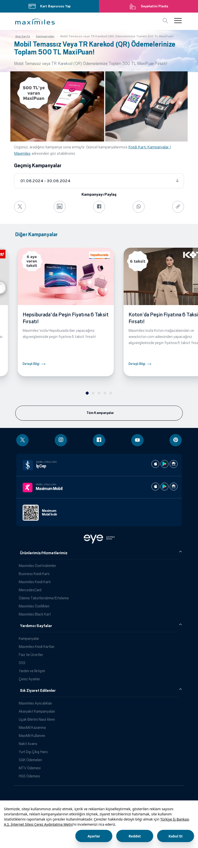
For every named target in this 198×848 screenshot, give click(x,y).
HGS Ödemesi (29, 776)
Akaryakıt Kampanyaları (37, 711)
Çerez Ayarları (29, 679)
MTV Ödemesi (30, 768)
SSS (22, 663)
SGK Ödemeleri (30, 760)
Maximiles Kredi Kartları (36, 646)
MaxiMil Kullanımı (32, 735)
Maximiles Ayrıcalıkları (35, 703)
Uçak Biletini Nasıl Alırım (37, 719)
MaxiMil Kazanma (32, 727)
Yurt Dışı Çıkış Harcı (33, 752)
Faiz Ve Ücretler (31, 655)
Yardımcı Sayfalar (36, 626)
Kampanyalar (29, 638)
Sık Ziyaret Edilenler (38, 690)
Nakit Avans (28, 744)
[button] (35, 22)
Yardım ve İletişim (32, 671)
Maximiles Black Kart (35, 614)
